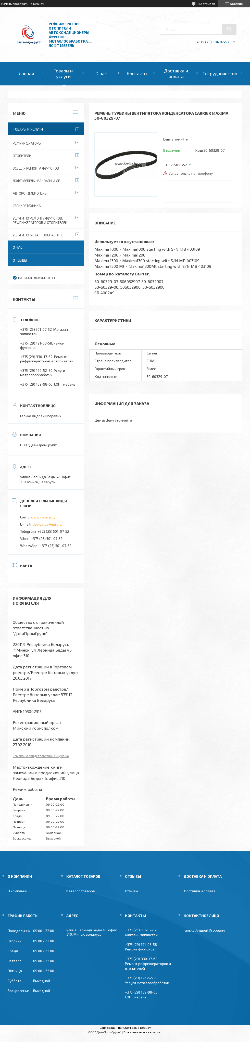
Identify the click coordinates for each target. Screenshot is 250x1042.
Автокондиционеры (30, 193)
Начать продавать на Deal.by (22, 3)
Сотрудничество (220, 73)
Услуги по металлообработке (38, 235)
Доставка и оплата (176, 73)
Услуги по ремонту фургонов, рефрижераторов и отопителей (40, 220)
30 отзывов (206, 3)
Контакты (137, 73)
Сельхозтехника (27, 206)
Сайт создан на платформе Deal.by (125, 1027)
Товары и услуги (63, 73)
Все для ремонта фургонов (36, 168)
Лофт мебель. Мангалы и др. (37, 181)
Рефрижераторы (27, 143)
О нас (101, 73)
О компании (17, 891)
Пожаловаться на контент (142, 1032)
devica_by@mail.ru (47, 524)
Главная (25, 73)
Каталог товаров (80, 891)
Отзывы (20, 260)
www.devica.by (42, 517)
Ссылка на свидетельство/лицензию (41, 756)
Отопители (22, 156)
